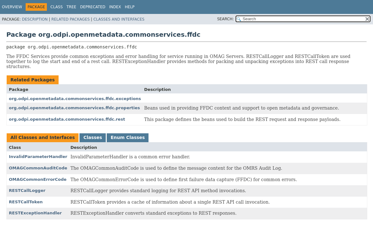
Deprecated (92, 7)
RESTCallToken (26, 202)
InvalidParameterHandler (38, 156)
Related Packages (70, 19)
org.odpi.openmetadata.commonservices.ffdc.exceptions (75, 98)
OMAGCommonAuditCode (38, 168)
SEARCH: (225, 19)
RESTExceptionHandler (35, 213)
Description (34, 19)
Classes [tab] (92, 137)
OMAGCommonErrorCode (37, 179)
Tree (71, 7)
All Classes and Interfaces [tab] (42, 137)
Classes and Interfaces (118, 19)
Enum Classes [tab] (128, 137)
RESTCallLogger (27, 190)
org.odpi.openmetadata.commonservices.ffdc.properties (74, 107)
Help (130, 7)
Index (115, 7)
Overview (12, 7)
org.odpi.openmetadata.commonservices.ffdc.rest (67, 119)
